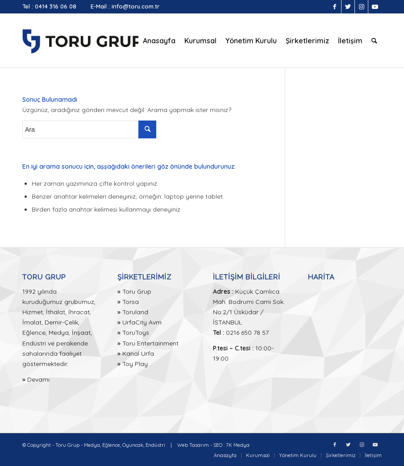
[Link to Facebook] (334, 6)
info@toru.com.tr (135, 6)
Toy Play (135, 364)
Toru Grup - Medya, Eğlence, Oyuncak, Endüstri (110, 445)
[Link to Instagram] (361, 6)
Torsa (130, 302)
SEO (217, 445)
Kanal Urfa (138, 354)
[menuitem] (159, 40)
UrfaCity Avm (142, 322)
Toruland (135, 312)
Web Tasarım (193, 445)
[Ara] (374, 40)
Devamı (38, 379)
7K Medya (238, 445)
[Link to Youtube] (375, 6)
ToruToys (135, 333)
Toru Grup (136, 291)
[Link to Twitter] (348, 6)
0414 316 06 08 (55, 6)
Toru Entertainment (150, 343)
